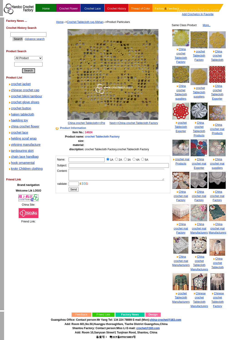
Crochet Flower (68, 8)
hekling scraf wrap (22, 138)
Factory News (130, 314)
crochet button (20, 108)
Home (46, 8)
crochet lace (18, 132)
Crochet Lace (93, 8)
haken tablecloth (21, 114)
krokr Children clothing (25, 168)
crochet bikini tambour (25, 96)
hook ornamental (21, 163)
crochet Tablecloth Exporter (181, 127)
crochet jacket (19, 84)
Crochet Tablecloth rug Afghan (78, 22)
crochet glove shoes (24, 102)
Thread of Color (140, 8)
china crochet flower (24, 126)
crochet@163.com (148, 328)
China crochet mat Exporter (199, 163)
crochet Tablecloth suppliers (199, 92)
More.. (206, 25)
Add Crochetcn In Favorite (197, 14)
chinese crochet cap (24, 90)
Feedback (173, 8)
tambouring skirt (21, 151)
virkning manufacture (24, 144)
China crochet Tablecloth (217, 56)
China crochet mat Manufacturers (199, 228)
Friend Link (103, 314)
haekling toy (18, 120)
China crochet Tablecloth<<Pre (80, 123)
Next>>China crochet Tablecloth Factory (133, 123)
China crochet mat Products (217, 129)
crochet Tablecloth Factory (199, 56)
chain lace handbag (23, 156)
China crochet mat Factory (181, 196)
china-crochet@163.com (165, 319)
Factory (159, 8)
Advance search (31, 39)
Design (153, 314)
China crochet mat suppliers (217, 163)
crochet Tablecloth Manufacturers (181, 297)
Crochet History (116, 8)
